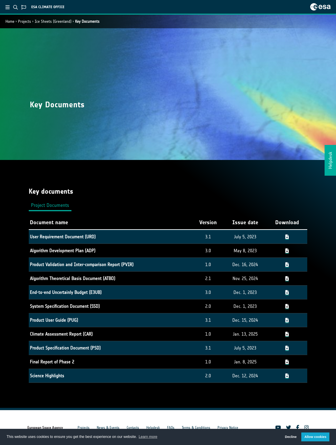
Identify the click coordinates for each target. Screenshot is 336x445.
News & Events (108, 427)
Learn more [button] (148, 437)
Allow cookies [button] (315, 437)
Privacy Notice (228, 427)
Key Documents (87, 21)
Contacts (133, 427)
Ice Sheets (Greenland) (53, 21)
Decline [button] (291, 437)
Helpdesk (153, 427)
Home (9, 21)
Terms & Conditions (196, 427)
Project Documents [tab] (50, 205)
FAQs (170, 427)
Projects (24, 21)
